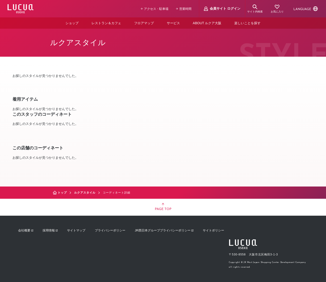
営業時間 (183, 8)
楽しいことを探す (247, 23)
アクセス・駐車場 (154, 8)
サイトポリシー (213, 230)
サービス (173, 23)
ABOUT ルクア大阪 (207, 23)
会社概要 (25, 230)
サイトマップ (76, 230)
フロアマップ (144, 23)
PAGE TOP (163, 207)
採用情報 (50, 230)
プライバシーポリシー (110, 230)
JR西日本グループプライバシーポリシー (164, 230)
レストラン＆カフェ (106, 23)
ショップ (72, 23)
